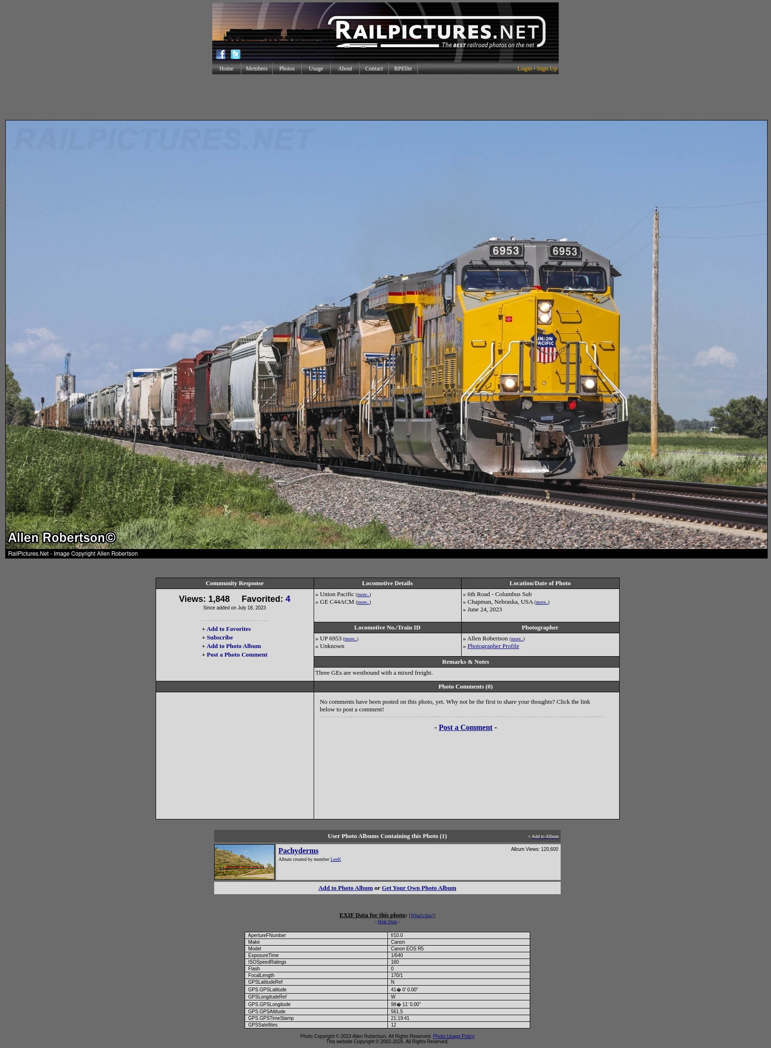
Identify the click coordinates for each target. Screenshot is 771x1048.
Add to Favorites (229, 628)
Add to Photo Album (234, 645)
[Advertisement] (385, 97)
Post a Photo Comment (237, 654)
